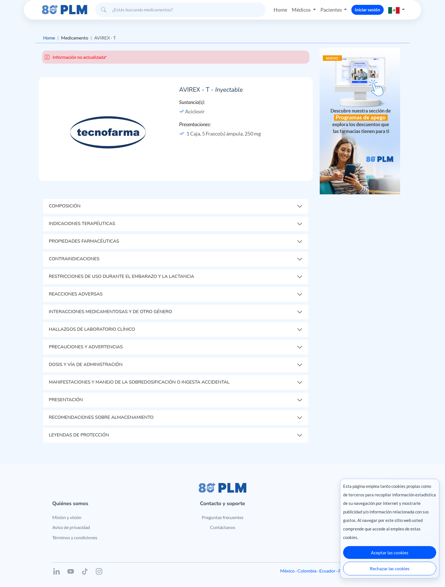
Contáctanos (222, 527)
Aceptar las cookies (389, 552)
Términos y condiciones (74, 537)
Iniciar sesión (367, 9)
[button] (396, 9)
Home (280, 10)
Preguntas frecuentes (223, 517)
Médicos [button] (302, 10)
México (287, 570)
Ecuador (327, 570)
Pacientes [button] (331, 10)
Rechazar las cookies (390, 568)
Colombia (306, 570)
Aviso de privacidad (71, 527)
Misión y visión (66, 517)
